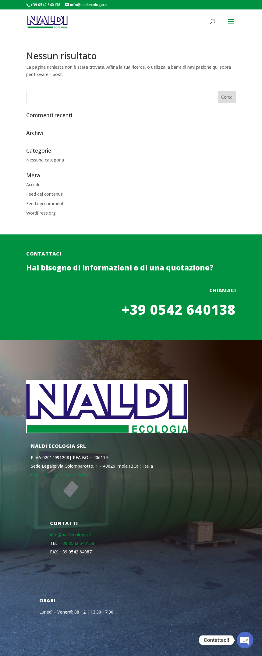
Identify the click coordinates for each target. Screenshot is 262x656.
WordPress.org (41, 213)
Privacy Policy (44, 474)
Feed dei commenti (45, 203)
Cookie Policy (75, 474)
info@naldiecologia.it (70, 535)
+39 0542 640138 (77, 543)
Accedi (32, 184)
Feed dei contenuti (44, 194)
